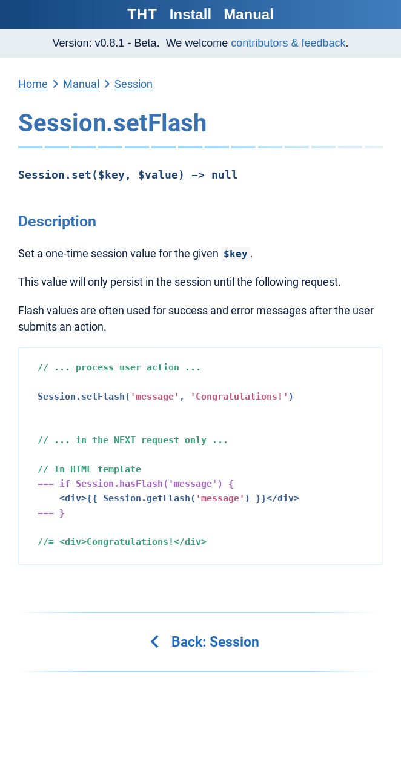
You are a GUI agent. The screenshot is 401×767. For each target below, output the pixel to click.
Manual (249, 14)
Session (133, 83)
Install (190, 14)
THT (142, 14)
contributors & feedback (288, 43)
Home (33, 83)
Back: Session (203, 641)
